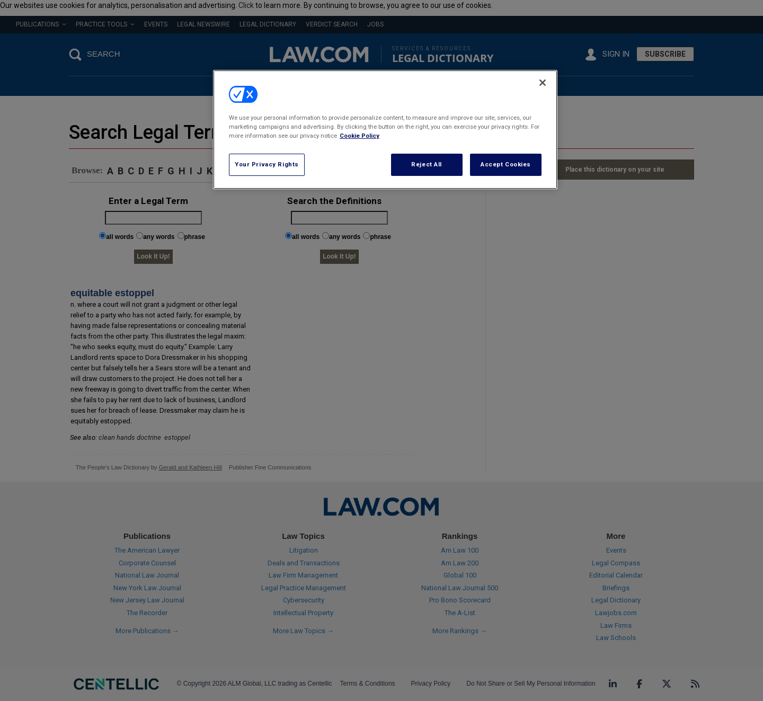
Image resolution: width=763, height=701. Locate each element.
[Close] (542, 82)
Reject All (426, 164)
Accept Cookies (506, 164)
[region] (385, 129)
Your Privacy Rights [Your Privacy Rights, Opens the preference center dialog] (267, 164)
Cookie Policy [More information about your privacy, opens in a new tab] (359, 135)
